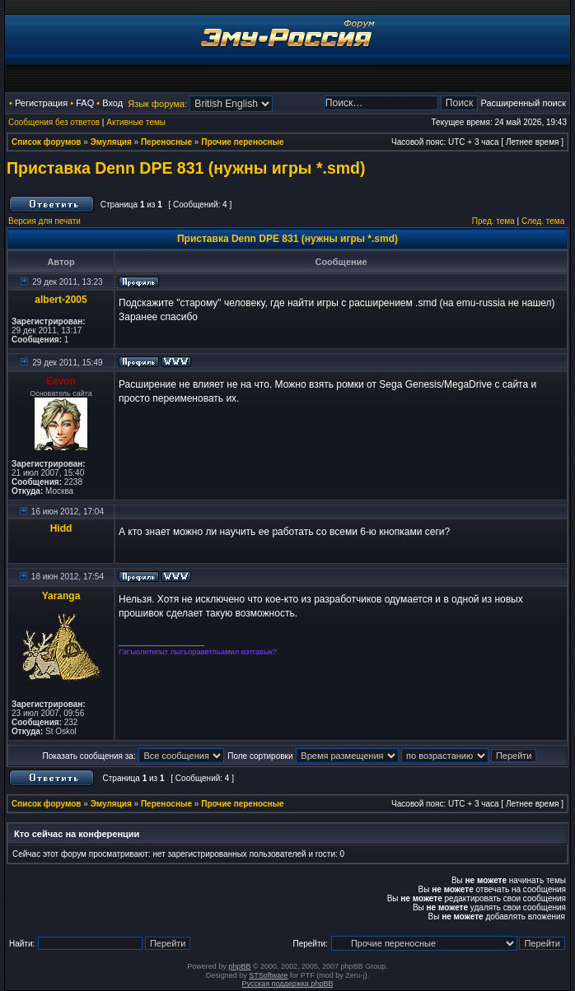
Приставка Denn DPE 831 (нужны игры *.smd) (186, 168)
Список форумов (47, 142)
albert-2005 (60, 299)
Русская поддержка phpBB (288, 983)
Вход (112, 103)
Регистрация (41, 103)
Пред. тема (493, 221)
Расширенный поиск (523, 103)
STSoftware (268, 975)
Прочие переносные (242, 142)
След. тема (542, 221)
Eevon (61, 381)
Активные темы (136, 122)
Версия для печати (44, 221)
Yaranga (61, 596)
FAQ (85, 103)
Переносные (166, 142)
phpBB (239, 966)
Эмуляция (111, 142)
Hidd (61, 528)
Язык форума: (157, 104)
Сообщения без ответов (54, 122)
